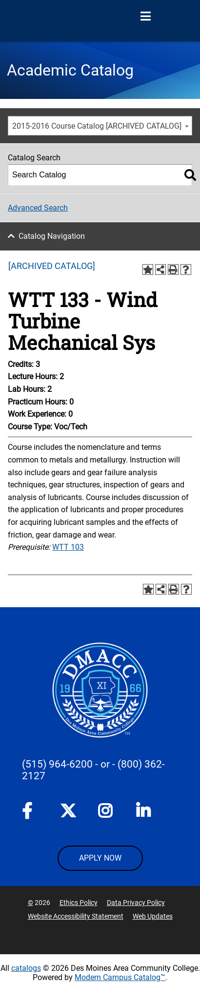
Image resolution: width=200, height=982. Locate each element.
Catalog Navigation (52, 236)
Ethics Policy (79, 902)
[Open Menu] (145, 16)
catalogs (26, 968)
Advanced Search (38, 207)
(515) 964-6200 (57, 764)
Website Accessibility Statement (75, 916)
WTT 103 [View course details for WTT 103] (68, 547)
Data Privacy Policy (136, 902)
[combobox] (100, 125)
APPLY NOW (100, 858)
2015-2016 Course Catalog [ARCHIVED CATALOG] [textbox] (96, 126)
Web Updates (153, 916)
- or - (105, 764)
